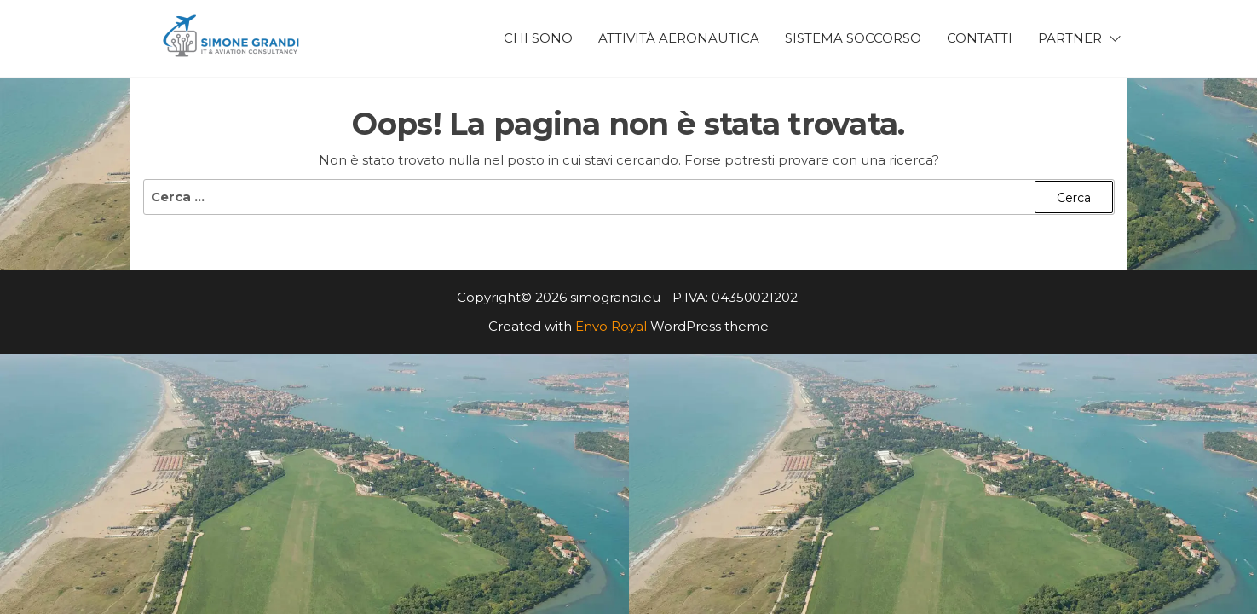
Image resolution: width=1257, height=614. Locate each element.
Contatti (979, 38)
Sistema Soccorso (853, 38)
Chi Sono (538, 38)
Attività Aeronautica (678, 38)
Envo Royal (611, 326)
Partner (1070, 38)
